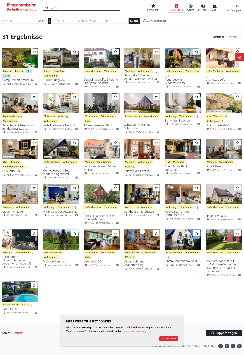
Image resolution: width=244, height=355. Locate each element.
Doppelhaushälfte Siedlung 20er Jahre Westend (101, 81)
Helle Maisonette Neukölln (59, 125)
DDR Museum (11, 171)
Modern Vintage (12, 211)
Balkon (128, 207)
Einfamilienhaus (93, 70)
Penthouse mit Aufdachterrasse (175, 81)
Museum (7, 70)
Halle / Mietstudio (175, 161)
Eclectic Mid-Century (137, 171)
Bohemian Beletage (177, 120)
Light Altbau (213, 166)
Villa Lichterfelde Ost (219, 125)
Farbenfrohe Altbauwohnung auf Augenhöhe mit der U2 (16, 260)
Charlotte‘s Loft (215, 79)
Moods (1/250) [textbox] (87, 21)
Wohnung (130, 70)
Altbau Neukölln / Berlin (99, 125)
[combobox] (64, 21)
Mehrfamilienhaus (12, 116)
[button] (238, 6)
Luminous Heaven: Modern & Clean (101, 168)
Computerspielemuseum (18, 80)
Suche (134, 21)
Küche (88, 120)
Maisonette (49, 116)
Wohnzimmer (51, 75)
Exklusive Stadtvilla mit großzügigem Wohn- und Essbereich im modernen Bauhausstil (222, 266)
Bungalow (59, 70)
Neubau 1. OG (93, 261)
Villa (209, 116)
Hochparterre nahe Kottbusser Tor (177, 213)
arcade (6, 75)
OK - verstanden (168, 338)
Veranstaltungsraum (13, 166)
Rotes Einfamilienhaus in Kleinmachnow (99, 217)
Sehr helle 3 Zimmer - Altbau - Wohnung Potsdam (141, 77)
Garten (47, 70)
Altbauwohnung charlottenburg (134, 263)
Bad (5, 161)
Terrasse (19, 70)
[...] (14, 76)
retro (28, 70)
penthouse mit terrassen (140, 211)
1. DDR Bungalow (54, 80)
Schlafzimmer (108, 116)
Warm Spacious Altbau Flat (60, 211)
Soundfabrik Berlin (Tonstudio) (176, 168)
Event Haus (9, 309)
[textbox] (62, 21)
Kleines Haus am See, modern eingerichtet (56, 172)
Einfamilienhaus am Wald (181, 261)
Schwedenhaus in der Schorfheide (138, 126)
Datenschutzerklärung (134, 331)
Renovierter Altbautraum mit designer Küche (18, 127)
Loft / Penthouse (174, 70)
